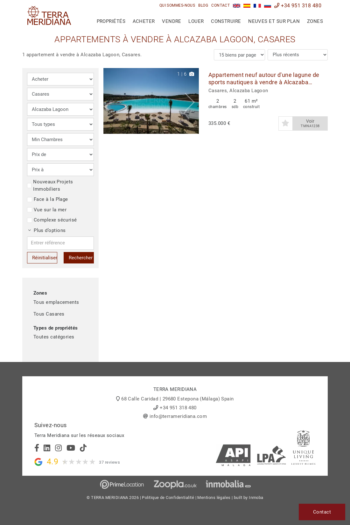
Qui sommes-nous (177, 5)
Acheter (144, 21)
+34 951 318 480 (297, 6)
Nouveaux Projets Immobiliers (50, 185)
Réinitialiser (44, 258)
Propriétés (111, 21)
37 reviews (109, 462)
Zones (315, 21)
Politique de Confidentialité (168, 497)
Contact (220, 5)
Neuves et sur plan (274, 21)
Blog (203, 5)
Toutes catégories (53, 337)
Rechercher (81, 258)
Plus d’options (47, 230)
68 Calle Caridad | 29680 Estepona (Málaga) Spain (177, 399)
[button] (192, 101)
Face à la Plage (47, 199)
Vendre (171, 21)
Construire (226, 21)
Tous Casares (48, 314)
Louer (196, 21)
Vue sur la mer (46, 210)
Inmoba (256, 497)
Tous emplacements (56, 302)
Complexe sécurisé (52, 220)
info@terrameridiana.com (178, 416)
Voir (310, 124)
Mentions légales (213, 497)
